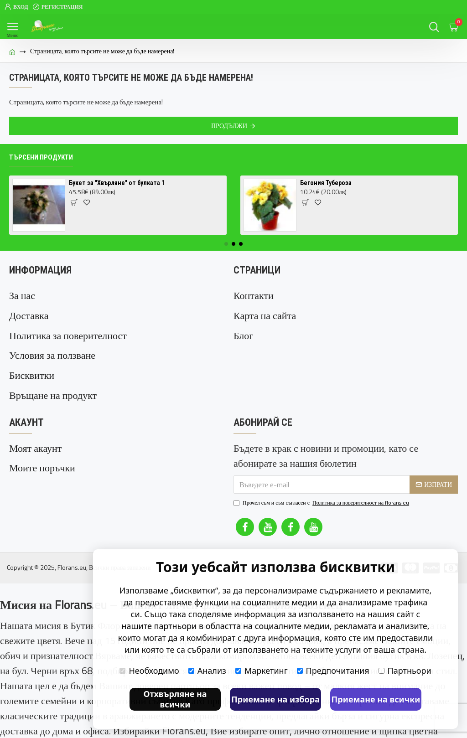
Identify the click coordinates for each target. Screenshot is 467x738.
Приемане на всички (376, 699)
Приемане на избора (275, 699)
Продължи (229, 125)
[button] (226, 244)
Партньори (405, 670)
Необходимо (149, 670)
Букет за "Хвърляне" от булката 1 (117, 182)
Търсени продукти (41, 157)
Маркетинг (261, 670)
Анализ (207, 670)
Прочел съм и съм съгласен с (322, 487)
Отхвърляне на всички (175, 699)
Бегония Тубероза (326, 182)
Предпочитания (333, 670)
